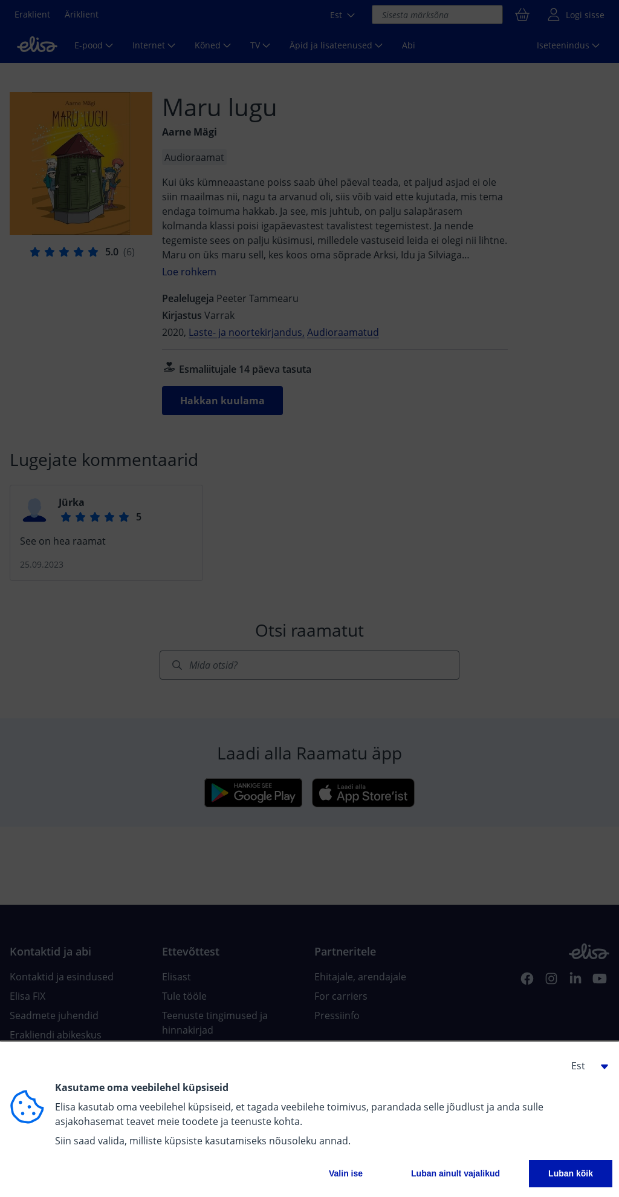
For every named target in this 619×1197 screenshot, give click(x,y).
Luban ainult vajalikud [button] (455, 1173)
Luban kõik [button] (570, 1173)
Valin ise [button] (346, 1173)
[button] (585, 1065)
